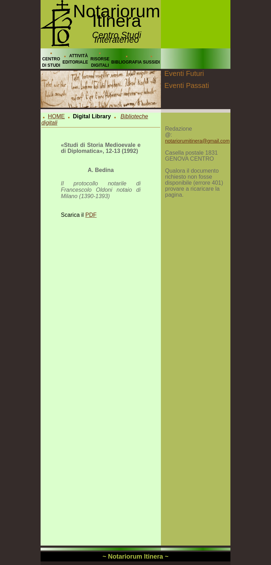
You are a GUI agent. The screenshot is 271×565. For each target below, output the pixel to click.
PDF (91, 215)
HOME (56, 116)
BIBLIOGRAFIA (126, 62)
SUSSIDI (151, 62)
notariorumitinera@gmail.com (197, 141)
